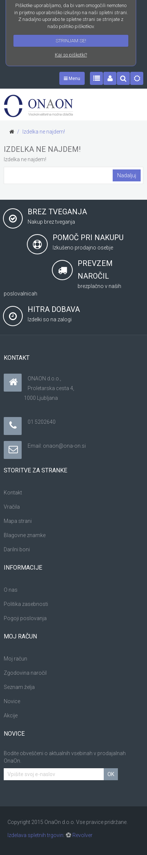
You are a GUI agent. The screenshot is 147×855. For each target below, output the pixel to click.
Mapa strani (18, 521)
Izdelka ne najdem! (43, 132)
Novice (12, 701)
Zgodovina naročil (25, 673)
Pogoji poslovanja (25, 618)
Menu (72, 78)
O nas (11, 590)
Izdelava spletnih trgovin (35, 835)
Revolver (79, 835)
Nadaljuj (126, 175)
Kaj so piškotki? (71, 55)
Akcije (11, 715)
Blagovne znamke (25, 535)
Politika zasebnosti (26, 604)
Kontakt (13, 493)
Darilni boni (17, 549)
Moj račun (15, 659)
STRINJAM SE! (71, 40)
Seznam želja (19, 687)
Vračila (12, 507)
